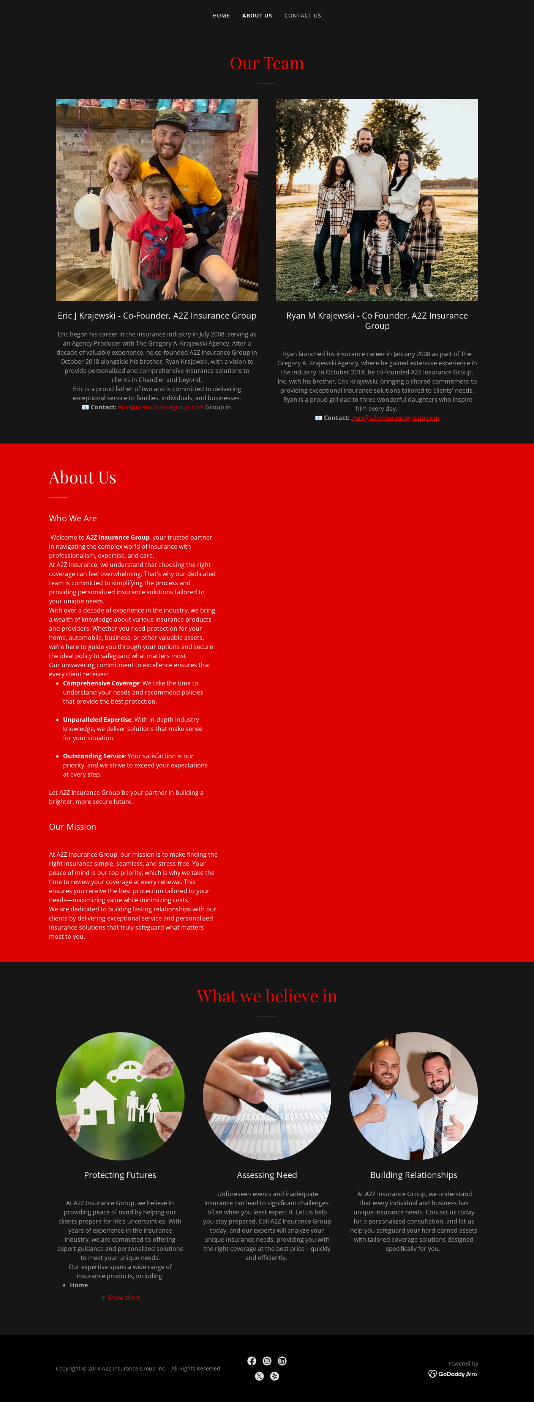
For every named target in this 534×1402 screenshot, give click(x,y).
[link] (251, 1361)
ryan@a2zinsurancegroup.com (395, 418)
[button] (120, 1297)
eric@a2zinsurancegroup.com (161, 407)
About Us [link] (257, 15)
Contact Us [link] (302, 15)
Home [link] (221, 15)
